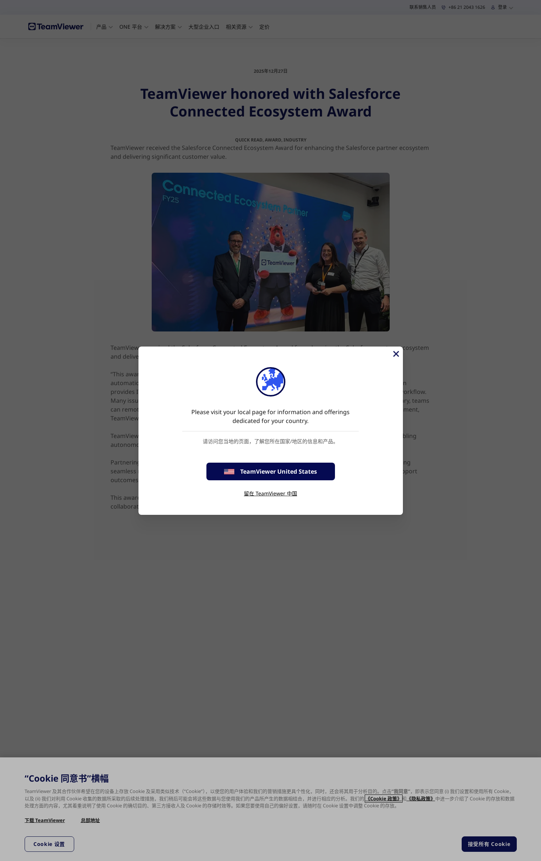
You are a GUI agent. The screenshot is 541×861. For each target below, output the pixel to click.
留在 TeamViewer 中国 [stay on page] (270, 493)
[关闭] (395, 354)
